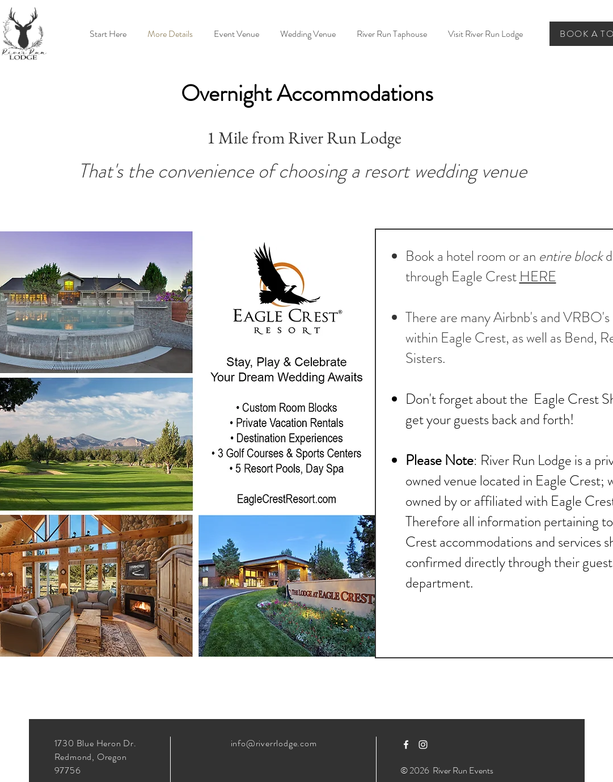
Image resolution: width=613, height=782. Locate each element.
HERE (537, 277)
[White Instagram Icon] (423, 744)
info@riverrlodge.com (274, 743)
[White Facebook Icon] (406, 744)
